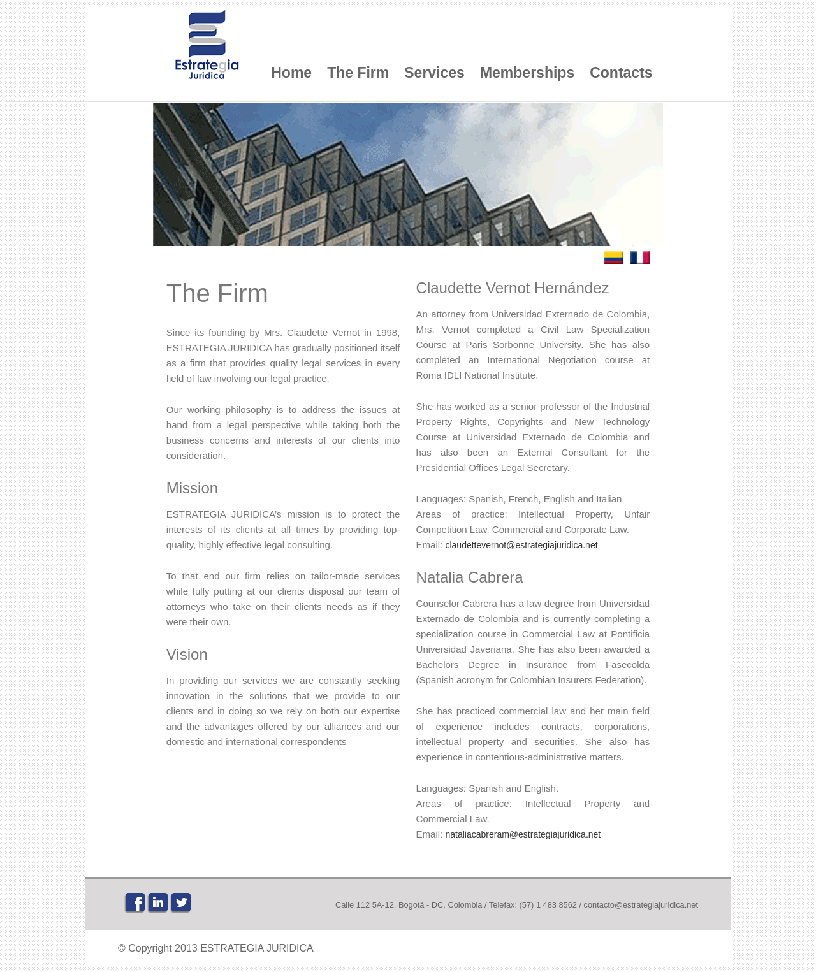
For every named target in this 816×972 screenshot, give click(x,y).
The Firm (358, 72)
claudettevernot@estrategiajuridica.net (521, 545)
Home (291, 72)
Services (434, 72)
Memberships (527, 72)
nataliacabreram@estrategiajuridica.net (523, 834)
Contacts (621, 72)
